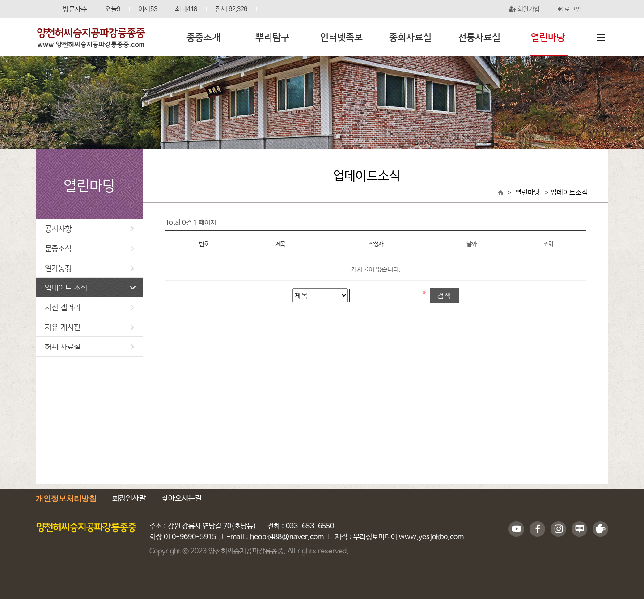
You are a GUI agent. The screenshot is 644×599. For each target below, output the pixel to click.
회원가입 (524, 9)
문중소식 (89, 248)
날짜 (471, 244)
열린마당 (527, 192)
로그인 (569, 9)
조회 (547, 244)
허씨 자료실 (89, 346)
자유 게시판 (89, 327)
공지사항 (89, 228)
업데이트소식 (569, 192)
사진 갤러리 (89, 307)
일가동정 (89, 267)
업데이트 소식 (90, 287)
